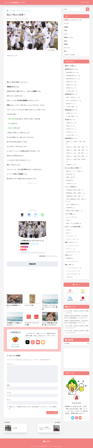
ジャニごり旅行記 (71, 188)
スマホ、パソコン (72, 240)
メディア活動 (70, 215)
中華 (65, 30)
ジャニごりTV (71, 218)
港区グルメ (70, 127)
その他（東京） (72, 136)
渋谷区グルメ (71, 130)
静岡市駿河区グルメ (73, 76)
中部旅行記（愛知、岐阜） (75, 191)
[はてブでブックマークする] (35, 215)
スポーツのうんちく (52, 256)
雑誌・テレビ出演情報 (73, 224)
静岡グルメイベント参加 (74, 172)
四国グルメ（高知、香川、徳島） (77, 157)
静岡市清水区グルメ (73, 79)
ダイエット (70, 250)
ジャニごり (82, 318)
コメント (10, 364)
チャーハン (67, 48)
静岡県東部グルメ (71, 95)
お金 (68, 231)
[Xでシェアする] (22, 215)
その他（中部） (72, 92)
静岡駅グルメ (83, 300)
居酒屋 (66, 27)
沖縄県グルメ (71, 165)
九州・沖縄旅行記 (72, 206)
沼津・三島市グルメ (73, 98)
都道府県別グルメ (71, 139)
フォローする (34, 244)
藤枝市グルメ (71, 85)
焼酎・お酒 (70, 178)
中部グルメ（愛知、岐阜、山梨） (77, 148)
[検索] (87, 9)
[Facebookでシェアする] (29, 215)
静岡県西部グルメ (71, 111)
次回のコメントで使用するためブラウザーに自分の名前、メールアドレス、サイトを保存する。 (33, 407)
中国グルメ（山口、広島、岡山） (77, 154)
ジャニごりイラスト (73, 272)
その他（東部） (72, 107)
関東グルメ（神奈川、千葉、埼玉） (76, 144)
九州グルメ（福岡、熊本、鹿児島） (76, 161)
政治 (68, 234)
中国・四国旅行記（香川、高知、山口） (75, 201)
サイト (9, 400)
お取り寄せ (70, 175)
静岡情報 (70, 259)
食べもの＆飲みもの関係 (73, 169)
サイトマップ (84, 2)
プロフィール (70, 292)
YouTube (38, 344)
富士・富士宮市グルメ (73, 101)
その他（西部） (72, 117)
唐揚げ (66, 44)
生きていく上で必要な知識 (74, 228)
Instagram (33, 344)
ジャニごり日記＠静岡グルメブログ (19, 2)
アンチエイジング (72, 247)
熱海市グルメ (71, 104)
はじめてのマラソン (73, 253)
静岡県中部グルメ (72, 70)
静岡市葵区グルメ (72, 73)
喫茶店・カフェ (68, 37)
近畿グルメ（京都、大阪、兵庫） (77, 151)
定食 (65, 41)
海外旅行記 (70, 209)
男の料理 (70, 181)
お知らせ (69, 256)
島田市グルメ (71, 89)
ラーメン (66, 23)
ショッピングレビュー (73, 269)
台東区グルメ (71, 124)
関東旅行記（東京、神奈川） (75, 194)
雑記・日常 (69, 266)
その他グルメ (71, 184)
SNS (68, 221)
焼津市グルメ (71, 82)
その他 (69, 278)
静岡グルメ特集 (71, 66)
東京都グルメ (70, 120)
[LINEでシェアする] (42, 215)
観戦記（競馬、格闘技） (74, 212)
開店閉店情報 (70, 300)
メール (9, 392)
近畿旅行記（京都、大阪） (75, 197)
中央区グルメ (71, 133)
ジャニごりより (72, 262)
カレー (66, 34)
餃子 (65, 51)
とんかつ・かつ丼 (69, 55)
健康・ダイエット (71, 243)
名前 (8, 385)
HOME (46, 441)
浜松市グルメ (71, 114)
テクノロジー (71, 237)
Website (43, 344)
